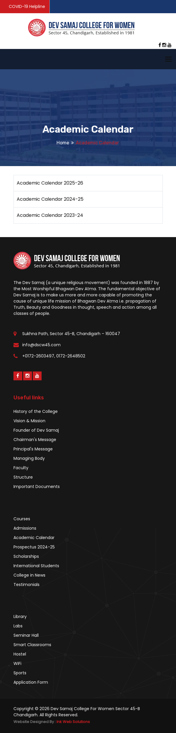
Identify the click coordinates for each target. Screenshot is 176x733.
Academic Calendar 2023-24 (50, 215)
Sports (19, 673)
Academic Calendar (33, 538)
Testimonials (26, 584)
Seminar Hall (26, 635)
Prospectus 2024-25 (34, 547)
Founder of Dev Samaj (36, 430)
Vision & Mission (29, 421)
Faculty (20, 468)
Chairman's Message (34, 439)
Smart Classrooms (32, 645)
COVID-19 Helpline (27, 6)
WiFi (17, 663)
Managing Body (29, 458)
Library (20, 616)
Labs (18, 626)
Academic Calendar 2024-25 (50, 199)
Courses (21, 519)
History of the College (35, 411)
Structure (23, 477)
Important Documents (36, 486)
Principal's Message (33, 449)
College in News (29, 575)
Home (63, 143)
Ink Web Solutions (73, 721)
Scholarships (26, 556)
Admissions (24, 528)
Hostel (19, 654)
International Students (36, 566)
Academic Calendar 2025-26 (50, 183)
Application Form (30, 682)
